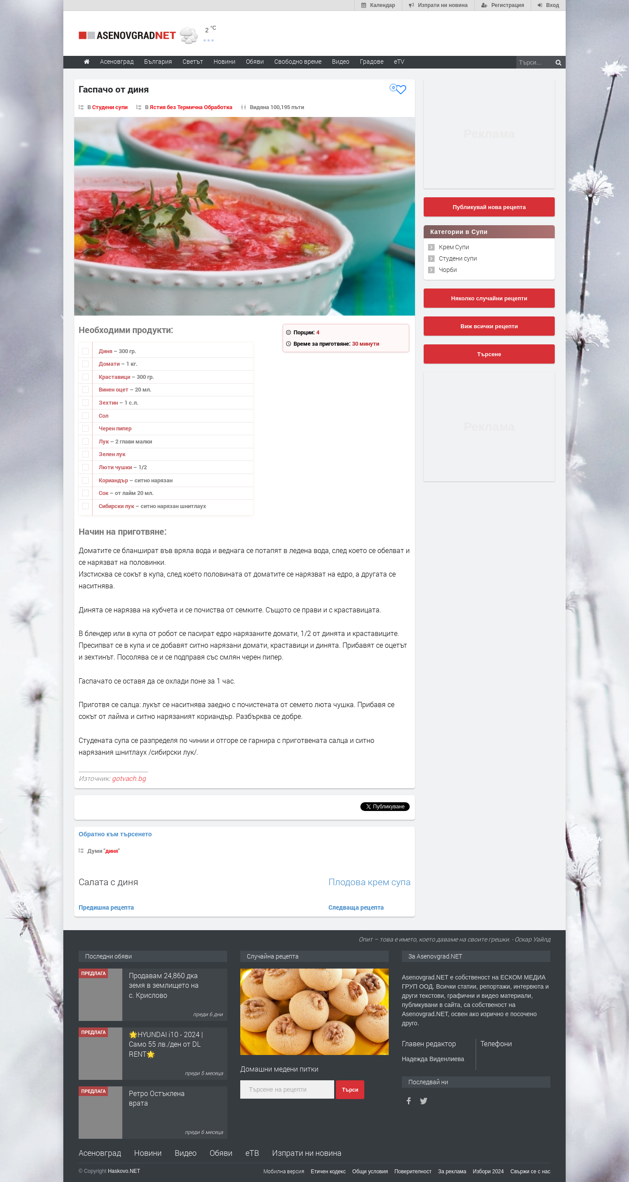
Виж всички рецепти (489, 326)
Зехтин (109, 402)
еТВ (252, 1153)
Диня (106, 351)
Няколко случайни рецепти (489, 298)
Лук (104, 441)
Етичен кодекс (328, 1171)
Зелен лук (112, 454)
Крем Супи (454, 247)
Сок (104, 493)
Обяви (221, 1153)
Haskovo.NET (124, 1171)
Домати (110, 364)
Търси (350, 1090)
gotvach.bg (129, 778)
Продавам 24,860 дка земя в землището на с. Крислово (164, 985)
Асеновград (100, 1153)
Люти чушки (116, 467)
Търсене (489, 354)
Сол (103, 415)
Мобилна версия (283, 1171)
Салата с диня (108, 882)
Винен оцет (114, 389)
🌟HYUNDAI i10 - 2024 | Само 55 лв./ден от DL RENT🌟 (166, 1044)
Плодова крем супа (369, 881)
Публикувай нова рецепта (489, 207)
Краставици (115, 377)
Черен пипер (115, 428)
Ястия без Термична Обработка (191, 107)
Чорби (448, 269)
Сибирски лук (117, 506)
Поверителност (413, 1171)
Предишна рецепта (106, 907)
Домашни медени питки (279, 1068)
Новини (224, 61)
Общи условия (370, 1171)
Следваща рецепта (356, 907)
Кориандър (114, 480)
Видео (186, 1153)
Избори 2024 (488, 1171)
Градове (372, 61)
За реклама (452, 1171)
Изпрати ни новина (307, 1153)
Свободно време (297, 61)
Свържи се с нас (530, 1171)
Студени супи (110, 107)
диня (111, 851)
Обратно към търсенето (115, 834)
